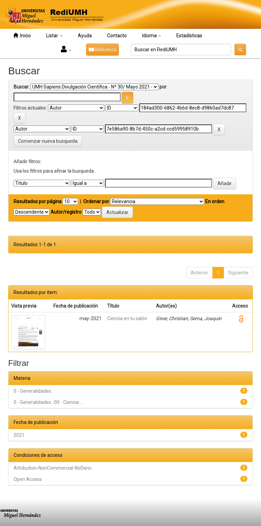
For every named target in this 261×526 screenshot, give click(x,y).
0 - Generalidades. (33, 391)
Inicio (22, 35)
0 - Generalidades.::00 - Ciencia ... (48, 402)
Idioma (151, 35)
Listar (54, 35)
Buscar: (22, 87)
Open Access (28, 479)
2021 (19, 435)
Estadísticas (189, 35)
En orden (214, 201)
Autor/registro (66, 212)
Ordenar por (96, 201)
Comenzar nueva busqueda (47, 141)
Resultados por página (38, 201)
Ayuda (85, 35)
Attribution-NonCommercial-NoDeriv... (54, 468)
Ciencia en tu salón (127, 318)
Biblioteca (102, 49)
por (163, 87)
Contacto (117, 35)
